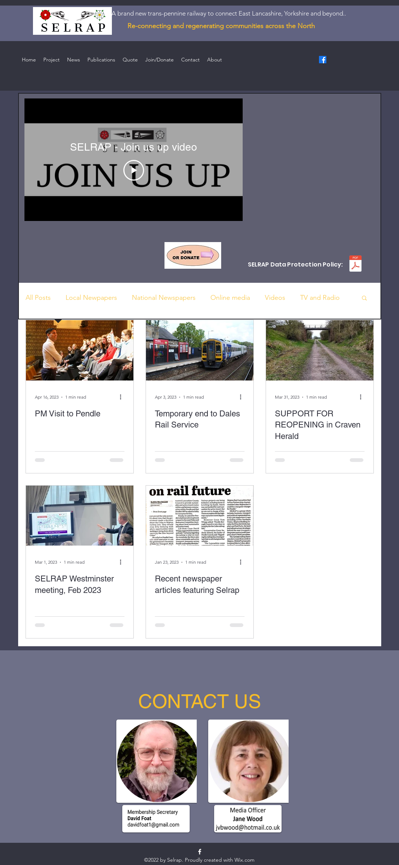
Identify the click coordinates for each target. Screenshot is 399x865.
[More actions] (123, 397)
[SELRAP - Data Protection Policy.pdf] (355, 264)
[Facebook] (322, 59)
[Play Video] (133, 170)
